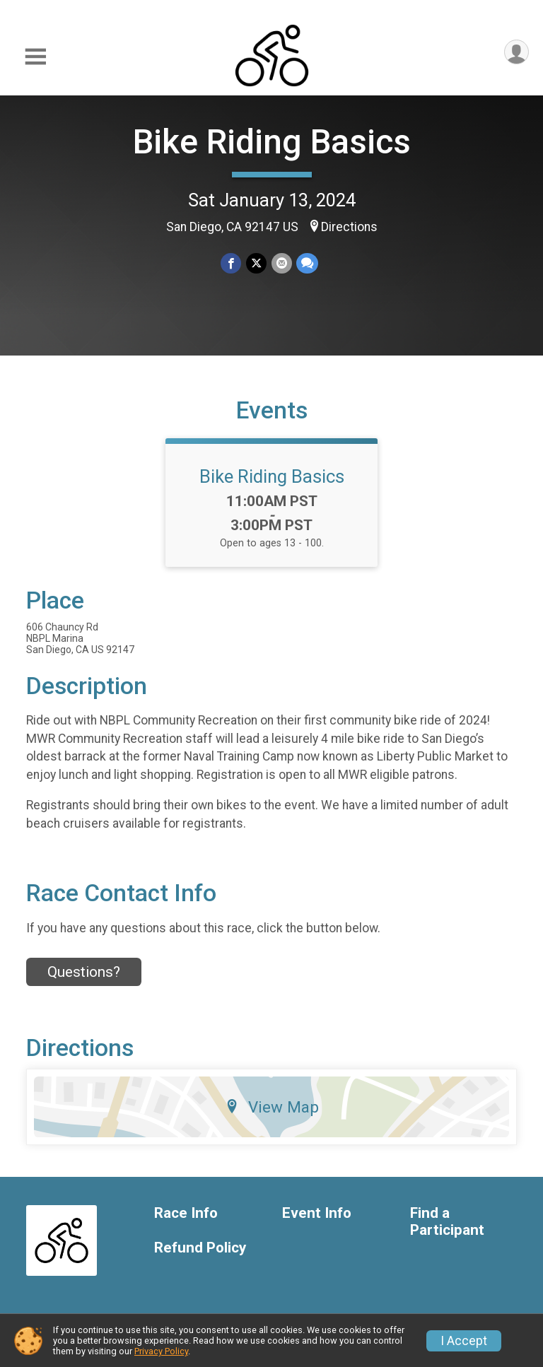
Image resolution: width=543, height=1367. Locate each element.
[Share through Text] (306, 263)
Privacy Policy (161, 1351)
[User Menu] (516, 53)
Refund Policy (200, 1256)
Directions (349, 227)
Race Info (186, 1222)
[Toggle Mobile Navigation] (35, 56)
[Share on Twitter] (256, 263)
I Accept (463, 1341)
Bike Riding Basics (272, 142)
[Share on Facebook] (231, 263)
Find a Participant (447, 1230)
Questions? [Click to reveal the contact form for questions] (83, 980)
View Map (272, 1115)
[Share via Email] (281, 263)
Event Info (316, 1222)
